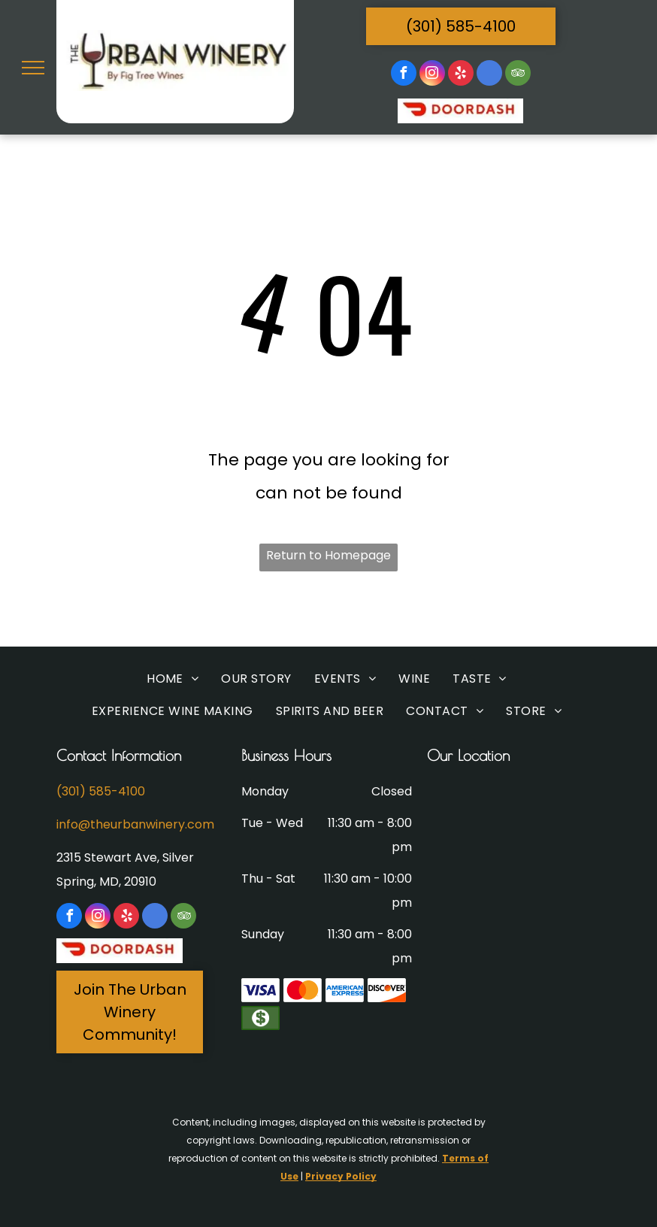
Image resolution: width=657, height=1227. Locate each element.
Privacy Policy (341, 1176)
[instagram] (432, 74)
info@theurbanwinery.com (135, 824)
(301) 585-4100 (100, 791)
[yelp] (461, 74)
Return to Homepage (328, 555)
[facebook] (403, 74)
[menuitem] (172, 679)
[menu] (33, 67)
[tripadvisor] (518, 74)
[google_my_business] (489, 74)
